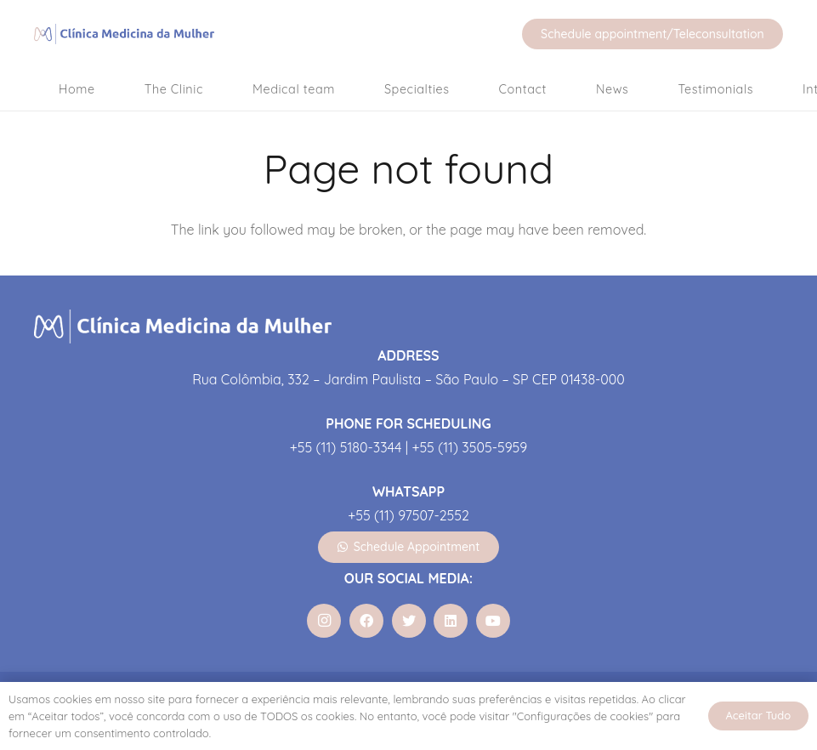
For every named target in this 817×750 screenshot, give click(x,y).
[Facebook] (366, 621)
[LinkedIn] (451, 621)
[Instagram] (324, 621)
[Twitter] (409, 621)
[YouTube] (493, 621)
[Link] (127, 34)
